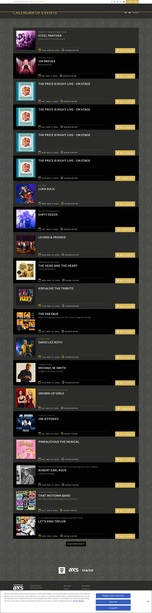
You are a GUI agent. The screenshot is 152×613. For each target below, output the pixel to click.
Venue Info (85, 586)
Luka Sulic (46, 189)
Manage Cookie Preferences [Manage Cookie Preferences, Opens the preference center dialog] (113, 596)
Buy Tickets (38, 2)
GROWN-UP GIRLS (51, 393)
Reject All (113, 602)
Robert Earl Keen (52, 470)
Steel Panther (50, 35)
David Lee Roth (50, 342)
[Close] (148, 601)
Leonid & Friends (52, 237)
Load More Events (76, 544)
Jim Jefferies (48, 419)
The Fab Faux (48, 314)
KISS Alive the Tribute (55, 288)
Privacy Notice (78, 601)
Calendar (67, 586)
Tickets (66, 589)
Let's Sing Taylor (52, 521)
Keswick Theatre (22, 8)
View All (135, 17)
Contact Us (85, 589)
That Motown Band (54, 495)
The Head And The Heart (58, 265)
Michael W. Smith (52, 368)
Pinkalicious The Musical (58, 441)
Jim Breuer (46, 61)
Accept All (113, 608)
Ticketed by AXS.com (74, 17)
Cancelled (125, 178)
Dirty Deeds (48, 214)
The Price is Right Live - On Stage (64, 83)
